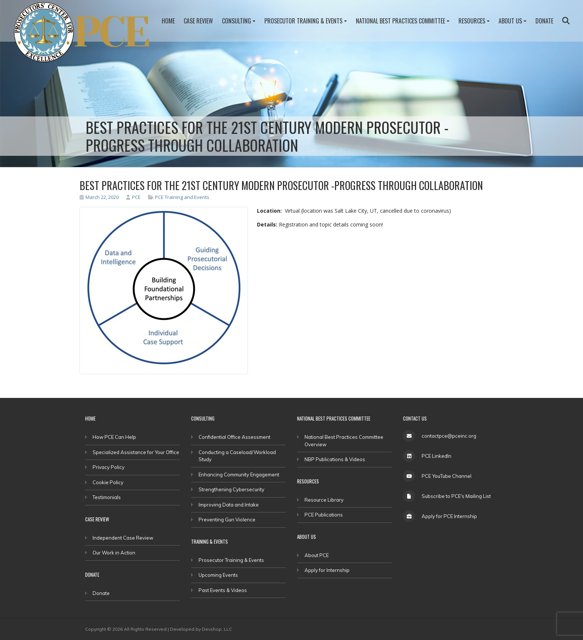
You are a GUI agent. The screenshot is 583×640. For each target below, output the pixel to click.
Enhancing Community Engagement (239, 474)
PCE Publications (324, 515)
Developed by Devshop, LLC (201, 629)
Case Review (198, 20)
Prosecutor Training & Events (303, 20)
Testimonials (107, 497)
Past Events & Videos (223, 590)
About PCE (317, 555)
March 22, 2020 (99, 197)
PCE (133, 197)
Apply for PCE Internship (449, 516)
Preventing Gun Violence (227, 519)
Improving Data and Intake (229, 505)
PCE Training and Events (182, 197)
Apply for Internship (327, 570)
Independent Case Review (123, 538)
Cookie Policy (108, 482)
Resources (471, 20)
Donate (544, 20)
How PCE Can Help (114, 437)
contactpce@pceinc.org (449, 436)
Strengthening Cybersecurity (231, 489)
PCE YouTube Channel (446, 476)
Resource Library (324, 500)
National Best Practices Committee (400, 20)
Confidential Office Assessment (234, 437)
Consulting (236, 20)
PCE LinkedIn (436, 456)
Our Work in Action (114, 553)
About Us (510, 20)
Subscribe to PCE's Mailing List (456, 496)
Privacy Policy (109, 467)
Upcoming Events (218, 575)
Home (168, 20)
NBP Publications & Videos (335, 459)
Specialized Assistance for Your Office (136, 452)
